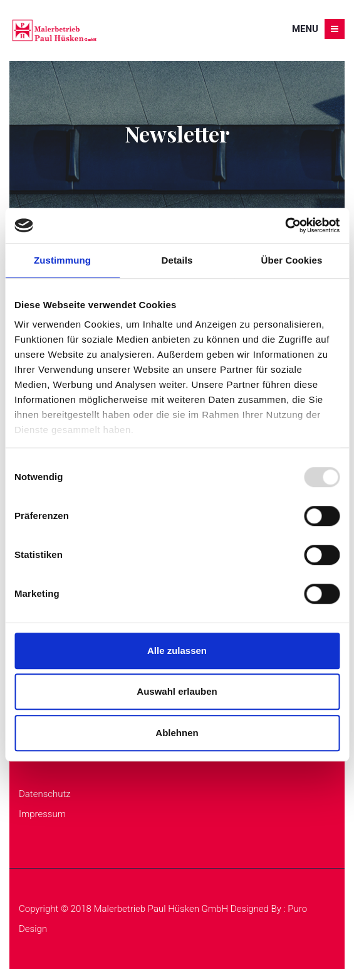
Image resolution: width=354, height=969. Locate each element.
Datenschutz (45, 794)
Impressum (42, 814)
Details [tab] (177, 260)
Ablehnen (176, 732)
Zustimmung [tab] (62, 260)
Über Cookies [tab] (292, 260)
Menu (318, 29)
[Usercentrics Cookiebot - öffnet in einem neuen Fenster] (285, 225)
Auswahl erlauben (177, 691)
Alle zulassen (177, 650)
